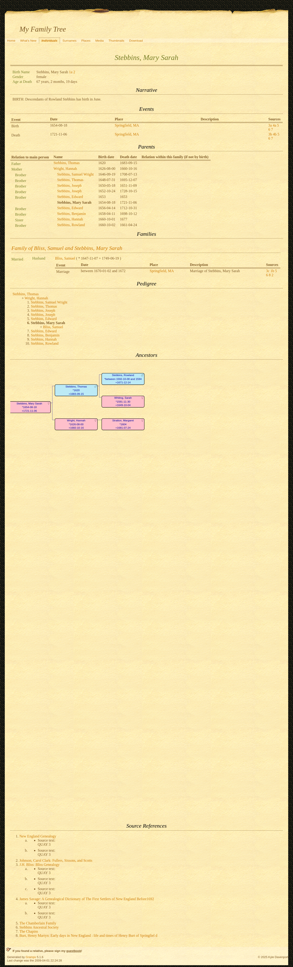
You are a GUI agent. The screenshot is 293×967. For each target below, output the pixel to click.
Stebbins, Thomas (67, 163)
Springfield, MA (127, 125)
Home (11, 40)
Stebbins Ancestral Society (39, 927)
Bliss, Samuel (65, 258)
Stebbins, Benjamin (71, 214)
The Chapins (28, 931)
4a (274, 125)
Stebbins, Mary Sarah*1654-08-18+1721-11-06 (29, 407)
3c (267, 271)
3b (270, 134)
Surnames (69, 40)
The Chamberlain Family (37, 923)
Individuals (49, 40)
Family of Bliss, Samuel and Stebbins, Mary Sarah (66, 248)
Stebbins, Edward (70, 197)
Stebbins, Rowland (71, 225)
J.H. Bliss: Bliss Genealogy (39, 865)
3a (270, 125)
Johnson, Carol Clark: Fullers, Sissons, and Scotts (55, 860)
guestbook (73, 951)
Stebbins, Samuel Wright (75, 174)
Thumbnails (116, 40)
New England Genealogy (37, 836)
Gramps (31, 957)
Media (99, 40)
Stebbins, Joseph (69, 185)
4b (275, 134)
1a (70, 72)
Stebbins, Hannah (70, 219)
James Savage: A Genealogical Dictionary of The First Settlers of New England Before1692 (86, 899)
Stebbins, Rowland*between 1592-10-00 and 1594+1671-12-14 (123, 379)
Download (136, 40)
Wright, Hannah (65, 169)
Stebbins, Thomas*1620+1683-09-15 (76, 390)
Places (85, 40)
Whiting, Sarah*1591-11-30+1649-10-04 (123, 401)
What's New (28, 40)
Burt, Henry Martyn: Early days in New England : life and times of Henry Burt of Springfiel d (88, 935)
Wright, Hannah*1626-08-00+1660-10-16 (76, 424)
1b (272, 271)
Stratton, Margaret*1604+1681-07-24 (123, 424)
